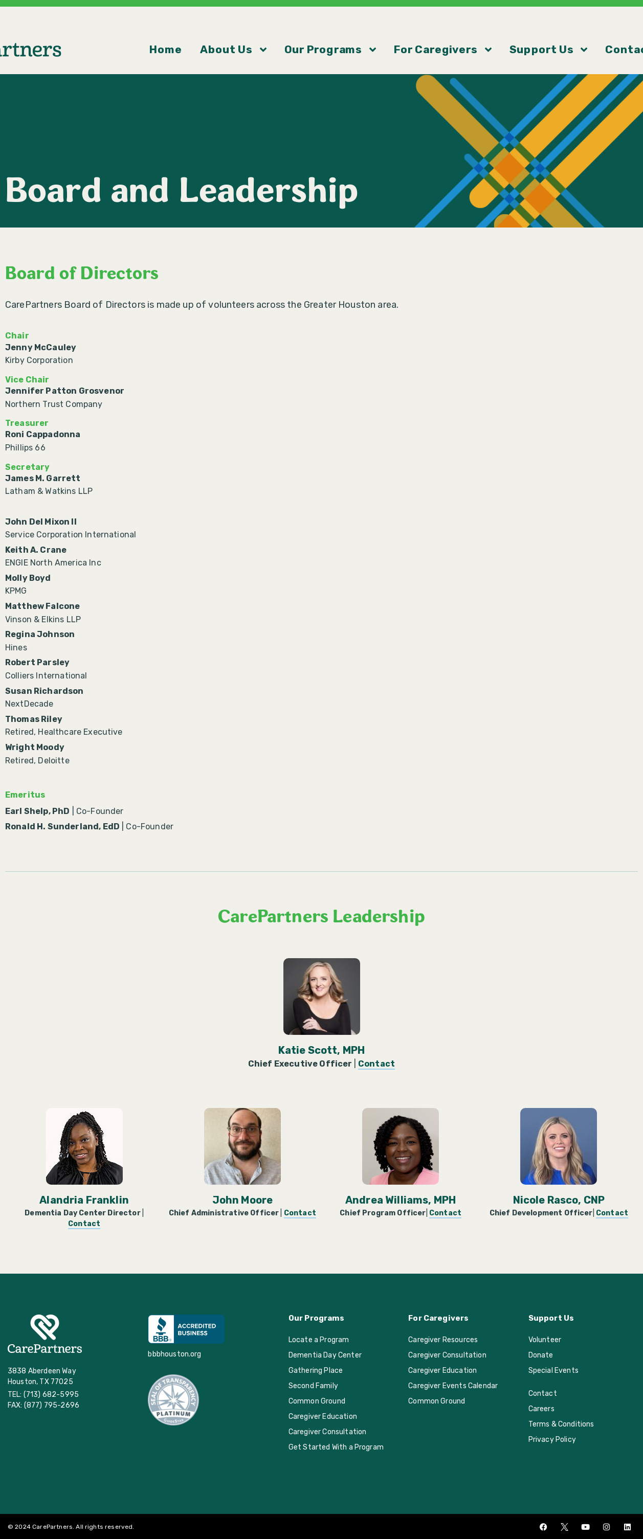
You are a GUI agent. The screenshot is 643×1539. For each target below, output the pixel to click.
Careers (541, 1409)
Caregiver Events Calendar (453, 1386)
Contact (541, 29)
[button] (630, 29)
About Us (258, 29)
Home (210, 29)
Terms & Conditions (561, 1424)
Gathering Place (316, 1370)
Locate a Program (319, 1340)
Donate (540, 1355)
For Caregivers (408, 29)
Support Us (484, 29)
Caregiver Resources (443, 1340)
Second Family (313, 1386)
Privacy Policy (552, 1439)
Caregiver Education (323, 1416)
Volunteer (544, 1340)
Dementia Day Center (325, 1355)
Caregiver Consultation (328, 1432)
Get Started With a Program (336, 1447)
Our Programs (327, 29)
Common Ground (317, 1401)
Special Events (553, 1370)
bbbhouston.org (174, 1354)
